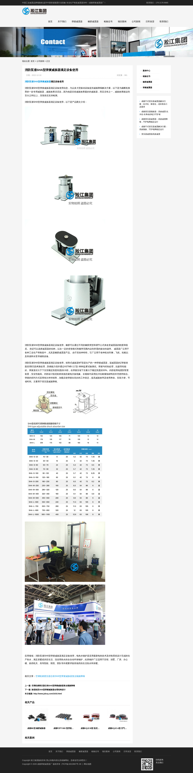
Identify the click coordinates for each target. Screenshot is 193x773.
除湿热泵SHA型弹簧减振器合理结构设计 (49, 690)
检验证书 (108, 21)
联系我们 (164, 21)
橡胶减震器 (93, 21)
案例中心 (146, 71)
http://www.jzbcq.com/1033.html (48, 694)
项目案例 (122, 21)
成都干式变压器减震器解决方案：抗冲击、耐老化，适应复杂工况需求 (153, 104)
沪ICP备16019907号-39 (71, 764)
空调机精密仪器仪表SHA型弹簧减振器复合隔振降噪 (60, 676)
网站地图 (87, 764)
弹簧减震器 (77, 21)
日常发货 (150, 21)
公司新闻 (136, 21)
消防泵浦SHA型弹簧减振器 (38, 81)
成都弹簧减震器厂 (44, 764)
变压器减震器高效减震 (150, 134)
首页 (50, 21)
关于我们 (62, 21)
